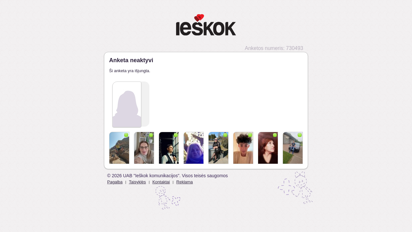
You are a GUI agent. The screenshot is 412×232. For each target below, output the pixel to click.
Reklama (184, 181)
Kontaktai (161, 181)
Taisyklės (137, 181)
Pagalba (115, 181)
